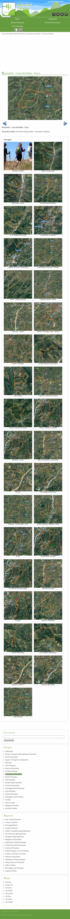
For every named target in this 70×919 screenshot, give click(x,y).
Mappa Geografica (27, 915)
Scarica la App (10, 803)
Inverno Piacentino (11, 757)
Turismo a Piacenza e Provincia (15, 854)
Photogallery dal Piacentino (14, 797)
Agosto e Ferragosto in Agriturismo (16, 760)
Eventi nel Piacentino (52, 23)
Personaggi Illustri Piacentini (14, 788)
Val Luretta (9, 893)
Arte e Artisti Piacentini (13, 819)
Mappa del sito (5, 915)
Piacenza (8, 882)
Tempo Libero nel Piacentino (14, 862)
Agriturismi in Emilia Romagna (15, 842)
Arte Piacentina (10, 791)
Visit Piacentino (17, 26)
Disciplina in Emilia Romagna (15, 859)
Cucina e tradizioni (11, 822)
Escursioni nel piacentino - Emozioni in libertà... (40, 34)
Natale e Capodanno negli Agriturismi (17, 831)
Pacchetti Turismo (11, 808)
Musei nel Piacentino (12, 768)
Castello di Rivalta (11, 771)
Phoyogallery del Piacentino (14, 868)
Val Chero (8, 888)
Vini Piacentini (10, 780)
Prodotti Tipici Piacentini (13, 783)
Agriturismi (52, 19)
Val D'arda (8, 890)
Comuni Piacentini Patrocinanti (15, 845)
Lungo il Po (9, 885)
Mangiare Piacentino (12, 805)
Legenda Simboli (11, 871)
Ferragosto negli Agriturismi (14, 837)
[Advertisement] (35, 53)
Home (17, 19)
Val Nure (8, 896)
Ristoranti (8, 763)
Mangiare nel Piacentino (13, 839)
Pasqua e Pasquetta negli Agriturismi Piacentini (20, 754)
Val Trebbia (9, 902)
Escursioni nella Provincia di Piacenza (13, 34)
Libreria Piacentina (11, 794)
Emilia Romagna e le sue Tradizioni (17, 851)
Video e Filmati (10, 865)
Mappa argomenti (15, 915)
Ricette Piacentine (17, 23)
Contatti (8, 800)
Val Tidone (8, 899)
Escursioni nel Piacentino (13, 774)
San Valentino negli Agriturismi (15, 834)
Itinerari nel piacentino (12, 857)
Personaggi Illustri (11, 825)
